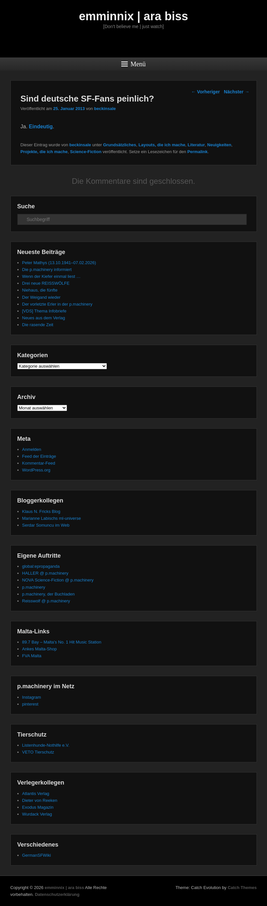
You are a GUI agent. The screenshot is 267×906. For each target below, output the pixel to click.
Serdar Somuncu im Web (46, 525)
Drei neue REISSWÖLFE (46, 283)
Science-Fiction (85, 151)
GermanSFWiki (36, 855)
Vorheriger (205, 91)
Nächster (236, 91)
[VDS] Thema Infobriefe (44, 311)
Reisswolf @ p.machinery (46, 600)
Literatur (196, 144)
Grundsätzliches (119, 144)
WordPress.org (36, 470)
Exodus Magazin (38, 807)
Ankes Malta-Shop (39, 648)
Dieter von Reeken (40, 800)
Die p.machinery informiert (47, 269)
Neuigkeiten (219, 144)
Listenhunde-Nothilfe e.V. (46, 745)
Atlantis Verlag (35, 793)
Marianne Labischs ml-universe (51, 518)
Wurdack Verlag (37, 814)
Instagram (31, 697)
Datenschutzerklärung (57, 894)
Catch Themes (242, 887)
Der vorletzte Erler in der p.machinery (57, 304)
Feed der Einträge (39, 456)
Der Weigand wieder (41, 297)
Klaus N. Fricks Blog (41, 511)
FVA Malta (32, 655)
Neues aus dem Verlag (43, 317)
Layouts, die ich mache (162, 144)
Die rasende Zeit (37, 324)
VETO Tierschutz (38, 752)
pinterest (30, 704)
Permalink (197, 151)
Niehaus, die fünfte (40, 290)
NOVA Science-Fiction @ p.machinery (58, 580)
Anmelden (32, 449)
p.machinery (33, 587)
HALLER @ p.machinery (45, 573)
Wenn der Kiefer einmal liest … (51, 276)
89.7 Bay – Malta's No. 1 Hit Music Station (61, 642)
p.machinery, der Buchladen (48, 594)
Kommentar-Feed (38, 463)
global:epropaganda (41, 566)
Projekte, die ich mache (44, 151)
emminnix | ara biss (133, 16)
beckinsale (105, 108)
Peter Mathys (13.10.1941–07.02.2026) (59, 262)
